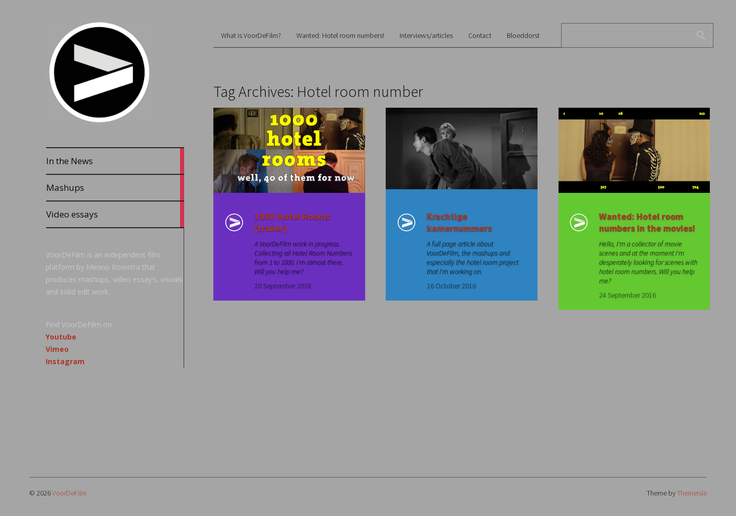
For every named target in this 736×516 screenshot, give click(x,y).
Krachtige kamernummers (459, 222)
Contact (479, 35)
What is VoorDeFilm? (251, 35)
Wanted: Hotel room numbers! (340, 35)
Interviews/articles (426, 35)
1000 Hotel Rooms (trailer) (292, 222)
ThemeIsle (692, 493)
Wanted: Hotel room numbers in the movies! (647, 222)
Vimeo (57, 349)
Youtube (61, 337)
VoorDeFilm (69, 493)
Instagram (65, 361)
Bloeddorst (523, 35)
